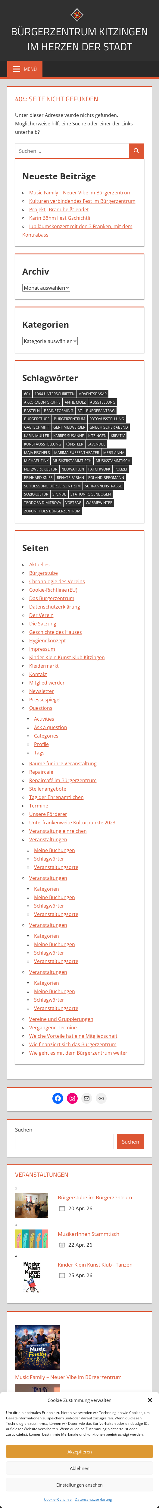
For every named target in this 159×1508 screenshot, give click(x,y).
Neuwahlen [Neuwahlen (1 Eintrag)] (72, 469)
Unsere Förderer (48, 814)
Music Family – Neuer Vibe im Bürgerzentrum (80, 192)
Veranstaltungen (48, 839)
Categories (46, 735)
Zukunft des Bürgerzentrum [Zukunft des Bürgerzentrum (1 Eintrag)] (52, 511)
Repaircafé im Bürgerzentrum (63, 780)
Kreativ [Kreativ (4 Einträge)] (118, 435)
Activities (44, 719)
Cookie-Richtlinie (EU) (53, 590)
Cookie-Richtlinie (58, 1499)
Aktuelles (39, 564)
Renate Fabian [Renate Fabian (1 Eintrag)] (70, 477)
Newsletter (41, 691)
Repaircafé (41, 772)
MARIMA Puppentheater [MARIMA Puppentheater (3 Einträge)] (76, 452)
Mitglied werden (47, 682)
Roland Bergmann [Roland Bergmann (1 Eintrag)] (106, 477)
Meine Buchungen (54, 850)
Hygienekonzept (47, 640)
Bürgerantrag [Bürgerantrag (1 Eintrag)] (100, 410)
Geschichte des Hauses (55, 632)
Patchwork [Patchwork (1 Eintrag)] (99, 469)
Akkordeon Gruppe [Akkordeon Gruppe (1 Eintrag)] (42, 402)
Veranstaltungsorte (56, 867)
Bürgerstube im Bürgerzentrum (95, 1197)
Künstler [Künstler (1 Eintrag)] (74, 444)
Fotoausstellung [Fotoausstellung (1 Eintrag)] (106, 418)
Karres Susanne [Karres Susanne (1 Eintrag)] (68, 435)
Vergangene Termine (53, 1027)
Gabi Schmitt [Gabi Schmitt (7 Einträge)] (36, 427)
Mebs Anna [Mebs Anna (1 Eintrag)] (113, 452)
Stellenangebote (47, 788)
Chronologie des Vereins (57, 581)
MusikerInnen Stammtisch (88, 1233)
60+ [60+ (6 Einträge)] (27, 393)
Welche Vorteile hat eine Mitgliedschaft (73, 1036)
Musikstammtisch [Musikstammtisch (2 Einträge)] (113, 460)
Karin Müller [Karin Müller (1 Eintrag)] (36, 435)
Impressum (42, 649)
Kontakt (38, 674)
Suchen (23, 1129)
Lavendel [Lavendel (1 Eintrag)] (96, 444)
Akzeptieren (79, 1452)
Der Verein (41, 615)
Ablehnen (79, 1468)
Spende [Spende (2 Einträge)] (59, 494)
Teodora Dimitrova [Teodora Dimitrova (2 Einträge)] (42, 502)
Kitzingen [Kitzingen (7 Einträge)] (97, 435)
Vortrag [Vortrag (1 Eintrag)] (73, 502)
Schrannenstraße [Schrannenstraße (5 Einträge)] (103, 486)
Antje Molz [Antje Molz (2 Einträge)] (75, 402)
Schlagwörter (49, 858)
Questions (40, 708)
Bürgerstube (43, 573)
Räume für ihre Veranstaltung (63, 763)
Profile (41, 744)
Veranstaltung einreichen (58, 831)
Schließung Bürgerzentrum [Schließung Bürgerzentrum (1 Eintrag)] (52, 486)
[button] (150, 1400)
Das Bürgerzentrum (51, 598)
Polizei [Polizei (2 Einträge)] (120, 469)
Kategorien (46, 889)
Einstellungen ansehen (79, 1485)
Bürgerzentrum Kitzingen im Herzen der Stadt (79, 39)
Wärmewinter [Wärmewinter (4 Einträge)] (99, 502)
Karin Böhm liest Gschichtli (59, 218)
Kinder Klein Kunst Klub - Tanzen (95, 1264)
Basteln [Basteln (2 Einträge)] (32, 410)
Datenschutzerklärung (93, 1499)
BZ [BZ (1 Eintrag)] (79, 410)
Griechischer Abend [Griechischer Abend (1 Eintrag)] (108, 427)
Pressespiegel (45, 699)
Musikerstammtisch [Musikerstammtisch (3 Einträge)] (72, 460)
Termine (38, 805)
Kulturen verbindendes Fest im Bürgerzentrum (82, 201)
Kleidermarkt (44, 666)
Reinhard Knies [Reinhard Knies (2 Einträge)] (38, 477)
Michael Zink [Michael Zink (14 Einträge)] (36, 460)
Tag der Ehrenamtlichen (56, 797)
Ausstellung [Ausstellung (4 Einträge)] (102, 402)
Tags (39, 752)
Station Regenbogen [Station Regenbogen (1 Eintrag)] (90, 494)
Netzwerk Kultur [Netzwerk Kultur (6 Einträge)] (40, 469)
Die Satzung (42, 623)
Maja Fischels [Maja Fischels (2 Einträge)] (37, 452)
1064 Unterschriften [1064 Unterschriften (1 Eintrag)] (55, 393)
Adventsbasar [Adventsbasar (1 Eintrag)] (93, 393)
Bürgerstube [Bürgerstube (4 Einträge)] (37, 418)
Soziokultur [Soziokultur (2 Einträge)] (36, 494)
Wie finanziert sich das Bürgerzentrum (73, 1044)
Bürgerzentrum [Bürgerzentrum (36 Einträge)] (69, 418)
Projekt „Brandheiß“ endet (59, 209)
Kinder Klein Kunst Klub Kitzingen (67, 657)
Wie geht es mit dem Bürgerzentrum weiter (78, 1053)
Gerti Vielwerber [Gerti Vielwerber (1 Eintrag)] (69, 427)
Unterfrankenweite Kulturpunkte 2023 (72, 822)
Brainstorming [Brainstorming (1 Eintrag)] (58, 410)
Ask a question (50, 727)
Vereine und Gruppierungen (61, 1019)
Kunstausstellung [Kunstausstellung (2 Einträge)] (42, 444)
